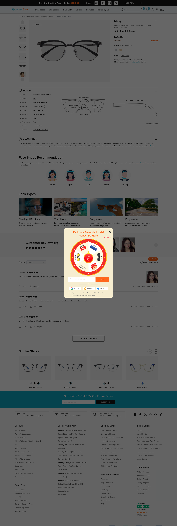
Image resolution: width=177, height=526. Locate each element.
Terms (108, 237)
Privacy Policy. (91, 295)
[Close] (110, 232)
